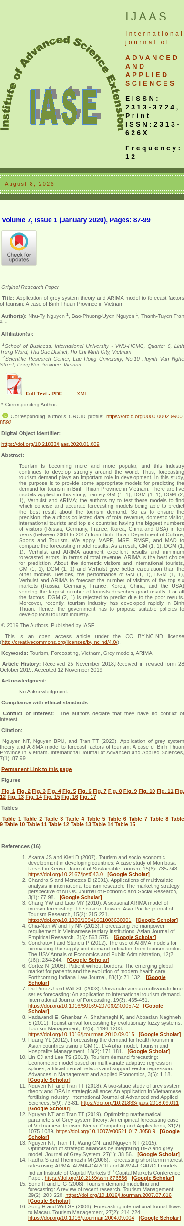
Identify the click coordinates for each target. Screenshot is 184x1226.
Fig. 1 (8, 791)
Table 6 (117, 818)
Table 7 (138, 818)
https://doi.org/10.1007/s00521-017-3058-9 (106, 1131)
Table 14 (102, 824)
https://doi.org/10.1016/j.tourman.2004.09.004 (81, 1218)
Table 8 (159, 818)
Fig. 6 (85, 791)
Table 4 (75, 818)
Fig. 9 (130, 791)
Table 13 (81, 824)
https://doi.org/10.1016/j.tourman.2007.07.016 (118, 1195)
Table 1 (11, 818)
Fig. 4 (54, 791)
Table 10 (14, 824)
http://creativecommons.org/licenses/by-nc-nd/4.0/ (60, 642)
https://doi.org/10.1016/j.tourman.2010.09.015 (81, 1034)
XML (82, 393)
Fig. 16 (69, 797)
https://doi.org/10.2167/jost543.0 (65, 874)
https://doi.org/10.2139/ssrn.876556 (86, 1178)
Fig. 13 (15, 797)
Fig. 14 (33, 797)
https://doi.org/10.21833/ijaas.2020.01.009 (50, 444)
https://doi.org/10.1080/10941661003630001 (80, 920)
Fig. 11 (165, 791)
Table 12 (59, 824)
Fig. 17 (88, 797)
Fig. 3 (39, 791)
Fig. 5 (69, 791)
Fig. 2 (24, 791)
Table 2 (32, 818)
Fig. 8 (115, 791)
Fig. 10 (147, 791)
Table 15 (125, 824)
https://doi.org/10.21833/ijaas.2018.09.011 (130, 1103)
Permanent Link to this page (36, 769)
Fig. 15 (51, 797)
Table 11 (36, 824)
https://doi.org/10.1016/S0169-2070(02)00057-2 (83, 1005)
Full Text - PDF (44, 393)
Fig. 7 (100, 791)
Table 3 (53, 818)
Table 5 (96, 818)
